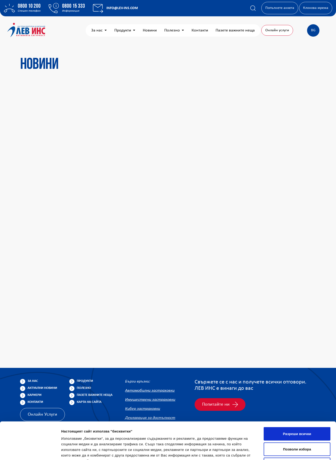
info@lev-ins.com (122, 8)
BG (313, 30)
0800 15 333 (73, 6)
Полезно (174, 30)
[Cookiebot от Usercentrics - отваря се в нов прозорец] (30, 450)
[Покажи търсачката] (253, 8)
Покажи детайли (298, 451)
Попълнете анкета (279, 8)
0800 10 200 (29, 6)
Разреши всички (297, 399)
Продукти (124, 30)
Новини (150, 30)
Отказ (297, 429)
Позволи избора (297, 414)
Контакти (200, 30)
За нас (99, 30)
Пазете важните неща (235, 30)
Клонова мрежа (315, 8)
